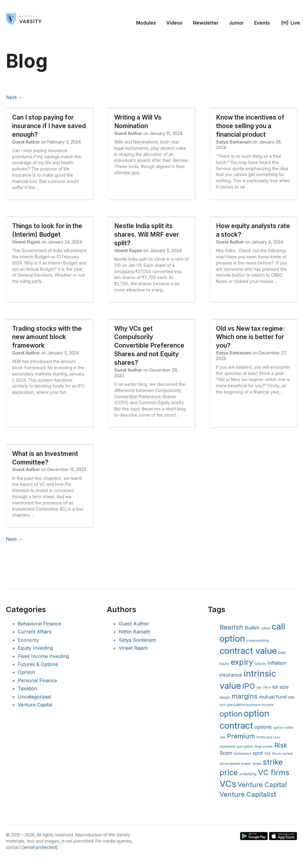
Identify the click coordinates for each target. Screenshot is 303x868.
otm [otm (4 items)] (222, 737)
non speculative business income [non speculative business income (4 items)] (246, 705)
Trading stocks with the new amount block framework (47, 337)
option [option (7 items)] (231, 713)
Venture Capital (35, 705)
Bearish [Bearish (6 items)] (231, 627)
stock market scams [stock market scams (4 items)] (235, 764)
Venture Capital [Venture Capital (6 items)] (262, 784)
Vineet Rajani (133, 648)
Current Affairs (34, 632)
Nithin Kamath (134, 632)
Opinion (26, 672)
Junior (236, 23)
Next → (14, 97)
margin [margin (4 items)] (225, 697)
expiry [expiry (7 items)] (242, 662)
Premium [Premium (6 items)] (241, 736)
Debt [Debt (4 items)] (282, 653)
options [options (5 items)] (263, 727)
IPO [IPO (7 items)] (248, 685)
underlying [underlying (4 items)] (248, 774)
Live (295, 23)
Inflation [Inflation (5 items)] (276, 663)
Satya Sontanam (137, 640)
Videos (174, 23)
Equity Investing (35, 648)
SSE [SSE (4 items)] (267, 754)
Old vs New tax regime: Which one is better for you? (250, 337)
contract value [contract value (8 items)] (248, 651)
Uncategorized (34, 697)
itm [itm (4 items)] (259, 688)
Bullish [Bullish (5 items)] (252, 628)
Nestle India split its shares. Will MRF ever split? (146, 234)
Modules (146, 23)
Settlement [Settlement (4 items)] (242, 754)
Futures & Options (38, 664)
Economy (28, 640)
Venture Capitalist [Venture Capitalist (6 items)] (248, 794)
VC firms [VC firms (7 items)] (273, 772)
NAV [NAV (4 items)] (291, 697)
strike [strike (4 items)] (256, 764)
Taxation (27, 688)
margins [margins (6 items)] (244, 696)
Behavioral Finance (39, 624)
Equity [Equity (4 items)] (224, 664)
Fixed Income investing (43, 656)
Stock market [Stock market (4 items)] (282, 754)
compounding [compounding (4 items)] (257, 641)
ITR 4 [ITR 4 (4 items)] (267, 688)
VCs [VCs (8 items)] (228, 784)
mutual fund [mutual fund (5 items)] (273, 697)
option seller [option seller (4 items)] (283, 728)
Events (262, 23)
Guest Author (134, 624)
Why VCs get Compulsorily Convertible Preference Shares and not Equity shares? (149, 345)
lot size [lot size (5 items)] (280, 687)
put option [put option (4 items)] (245, 746)
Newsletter (206, 23)
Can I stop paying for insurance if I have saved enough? (49, 126)
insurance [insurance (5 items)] (231, 675)
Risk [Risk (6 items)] (280, 745)
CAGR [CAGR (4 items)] (265, 628)
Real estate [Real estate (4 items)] (264, 746)
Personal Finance (37, 680)
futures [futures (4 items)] (260, 664)
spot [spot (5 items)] (258, 753)
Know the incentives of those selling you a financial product (250, 126)
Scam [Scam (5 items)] (226, 753)
